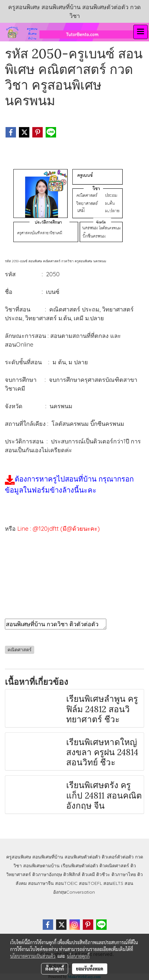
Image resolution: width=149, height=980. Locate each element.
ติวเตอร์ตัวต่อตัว (118, 857)
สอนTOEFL (90, 883)
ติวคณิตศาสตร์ (114, 866)
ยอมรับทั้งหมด (89, 969)
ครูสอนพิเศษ (18, 857)
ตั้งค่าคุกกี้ (54, 969)
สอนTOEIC (66, 883)
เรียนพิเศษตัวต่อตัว (80, 866)
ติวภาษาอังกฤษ (47, 874)
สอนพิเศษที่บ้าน (47, 857)
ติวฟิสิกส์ (72, 874)
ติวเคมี (88, 874)
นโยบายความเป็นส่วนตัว (32, 956)
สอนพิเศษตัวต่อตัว (82, 857)
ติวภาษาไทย (124, 874)
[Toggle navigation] (140, 32)
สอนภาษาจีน (41, 883)
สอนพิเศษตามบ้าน (41, 866)
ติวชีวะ (103, 874)
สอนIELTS (113, 883)
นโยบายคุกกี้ (78, 956)
